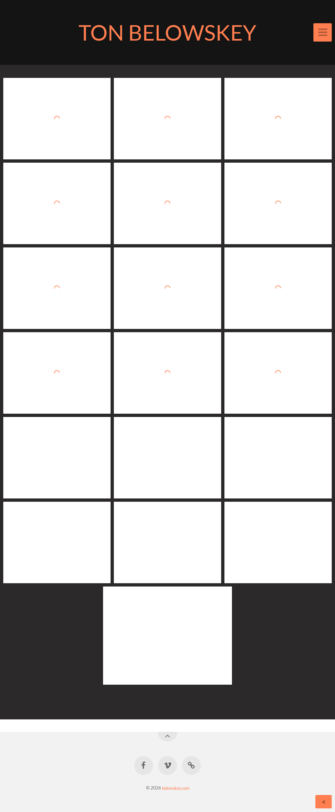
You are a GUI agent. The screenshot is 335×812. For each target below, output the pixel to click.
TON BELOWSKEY (167, 32)
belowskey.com (175, 787)
